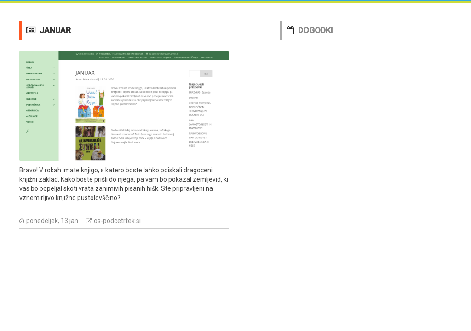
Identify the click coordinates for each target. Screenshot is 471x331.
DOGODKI (315, 30)
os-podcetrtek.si (117, 220)
